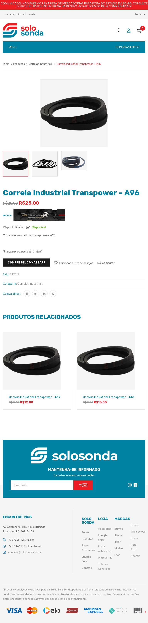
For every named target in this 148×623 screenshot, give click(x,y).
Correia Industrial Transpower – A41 (108, 397)
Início (6, 64)
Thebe (118, 535)
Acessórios (105, 528)
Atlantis (135, 555)
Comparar (108, 262)
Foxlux (134, 538)
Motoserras (105, 557)
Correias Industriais (41, 64)
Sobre (85, 532)
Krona (134, 525)
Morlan (118, 548)
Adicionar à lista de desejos (76, 263)
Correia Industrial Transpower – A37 (34, 397)
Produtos (19, 64)
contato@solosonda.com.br (20, 14)
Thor (117, 541)
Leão (117, 554)
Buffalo (118, 528)
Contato (87, 567)
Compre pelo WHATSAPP (26, 262)
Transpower (138, 531)
